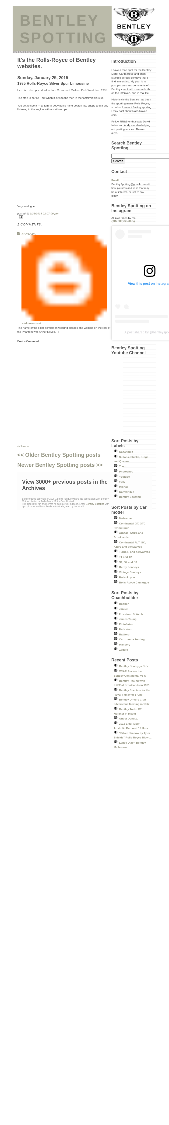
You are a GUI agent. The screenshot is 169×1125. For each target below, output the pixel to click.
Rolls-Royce (127, 577)
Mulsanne (125, 518)
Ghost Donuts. (128, 718)
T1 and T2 (125, 556)
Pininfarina (126, 624)
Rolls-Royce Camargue (134, 582)
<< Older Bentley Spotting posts (58, 455)
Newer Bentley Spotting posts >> (59, 465)
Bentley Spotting (130, 496)
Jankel (123, 608)
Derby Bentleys (129, 566)
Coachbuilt (126, 451)
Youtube (124, 476)
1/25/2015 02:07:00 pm (44, 213)
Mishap (123, 486)
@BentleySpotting (123, 220)
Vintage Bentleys (130, 572)
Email (115, 180)
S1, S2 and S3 (128, 562)
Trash (122, 466)
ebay (122, 481)
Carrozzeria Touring (132, 639)
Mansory (124, 644)
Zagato (123, 649)
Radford (124, 634)
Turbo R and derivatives (134, 551)
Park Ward (125, 629)
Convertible (126, 491)
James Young (128, 618)
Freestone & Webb (131, 614)
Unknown (28, 323)
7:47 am (30, 233)
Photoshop (126, 471)
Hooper (124, 603)
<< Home (23, 446)
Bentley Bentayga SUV (133, 666)
